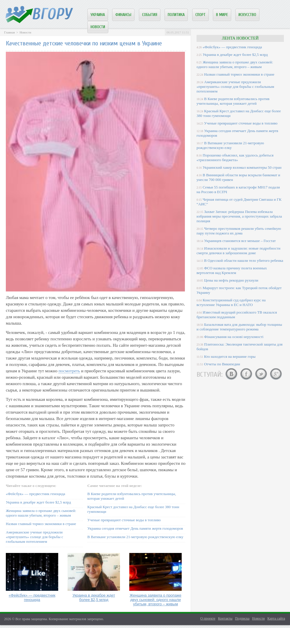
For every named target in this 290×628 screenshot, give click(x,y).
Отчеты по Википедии (222, 364)
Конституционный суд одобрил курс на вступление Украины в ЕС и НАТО (231, 302)
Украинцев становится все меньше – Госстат (240, 241)
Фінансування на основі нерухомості (234, 337)
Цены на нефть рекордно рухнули (231, 280)
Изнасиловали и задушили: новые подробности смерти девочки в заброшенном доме (238, 250)
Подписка (242, 618)
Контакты (225, 618)
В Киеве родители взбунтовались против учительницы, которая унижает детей (233, 101)
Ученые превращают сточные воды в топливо (124, 520)
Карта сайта (276, 618)
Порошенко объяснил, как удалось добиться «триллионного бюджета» (235, 157)
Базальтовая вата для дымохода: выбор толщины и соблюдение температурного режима (239, 326)
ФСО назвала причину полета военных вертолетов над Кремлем (232, 270)
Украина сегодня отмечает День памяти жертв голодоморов (135, 528)
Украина (98, 14)
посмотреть (69, 371)
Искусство (247, 14)
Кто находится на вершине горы (230, 356)
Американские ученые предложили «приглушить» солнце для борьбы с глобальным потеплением (34, 537)
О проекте (207, 618)
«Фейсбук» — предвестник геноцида (35, 494)
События (149, 14)
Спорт (200, 14)
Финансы (123, 14)
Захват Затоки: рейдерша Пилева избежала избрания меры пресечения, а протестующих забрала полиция (239, 216)
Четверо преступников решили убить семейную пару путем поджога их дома (239, 230)
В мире (222, 14)
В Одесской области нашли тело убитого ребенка (243, 260)
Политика (176, 14)
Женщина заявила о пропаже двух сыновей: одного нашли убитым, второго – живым (41, 512)
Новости (98, 26)
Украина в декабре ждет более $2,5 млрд (38, 502)
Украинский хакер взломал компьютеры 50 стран (242, 167)
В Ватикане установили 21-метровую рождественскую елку (135, 537)
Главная (9, 32)
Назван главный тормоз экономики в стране (41, 524)
